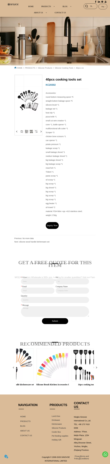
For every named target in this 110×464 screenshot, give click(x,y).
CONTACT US (60, 13)
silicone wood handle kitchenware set (34, 242)
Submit (55, 321)
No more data (28, 238)
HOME (31, 6)
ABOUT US (40, 13)
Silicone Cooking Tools (64, 68)
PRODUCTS (48, 6)
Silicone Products (45, 68)
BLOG (67, 6)
